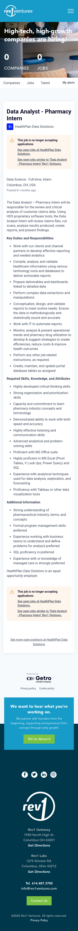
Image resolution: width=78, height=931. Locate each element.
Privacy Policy (39, 920)
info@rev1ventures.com (39, 888)
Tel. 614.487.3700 (39, 883)
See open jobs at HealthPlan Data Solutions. (39, 152)
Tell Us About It (39, 739)
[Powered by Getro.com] (39, 678)
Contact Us (39, 901)
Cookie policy (46, 688)
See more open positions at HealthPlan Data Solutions (38, 642)
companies (11, 83)
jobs (30, 83)
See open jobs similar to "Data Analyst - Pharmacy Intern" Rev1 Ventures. (42, 161)
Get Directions (39, 845)
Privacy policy (28, 688)
